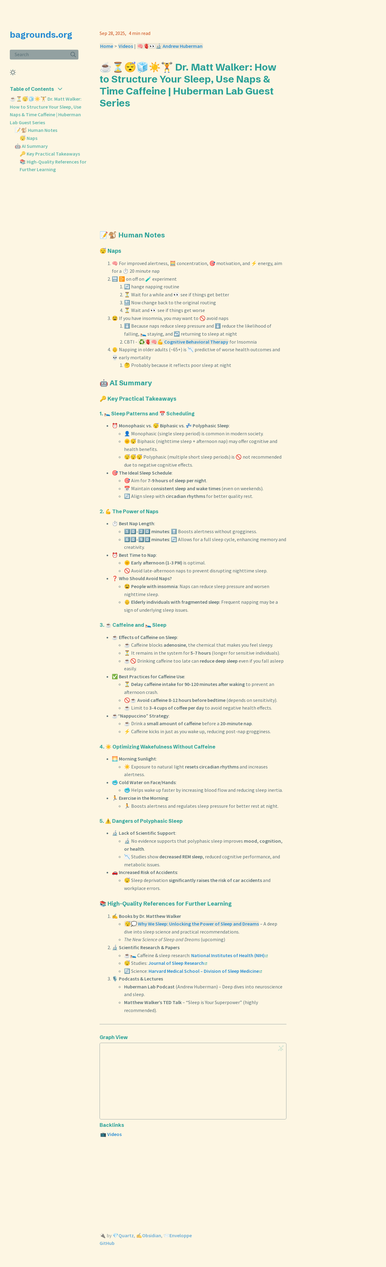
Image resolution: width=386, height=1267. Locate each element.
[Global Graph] (281, 1048)
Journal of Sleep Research (177, 963)
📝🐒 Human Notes (36, 130)
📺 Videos (111, 1134)
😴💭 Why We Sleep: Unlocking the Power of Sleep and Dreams (192, 924)
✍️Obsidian (148, 1235)
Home (106, 46)
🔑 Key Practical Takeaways (50, 154)
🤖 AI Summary (31, 146)
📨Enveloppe (177, 1235)
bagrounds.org (41, 34)
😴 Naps (28, 138)
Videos (126, 46)
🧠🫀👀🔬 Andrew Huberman (169, 46)
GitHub (107, 1243)
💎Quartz (123, 1235)
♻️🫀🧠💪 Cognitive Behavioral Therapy (183, 342)
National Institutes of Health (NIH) (229, 955)
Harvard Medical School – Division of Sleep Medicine (205, 971)
